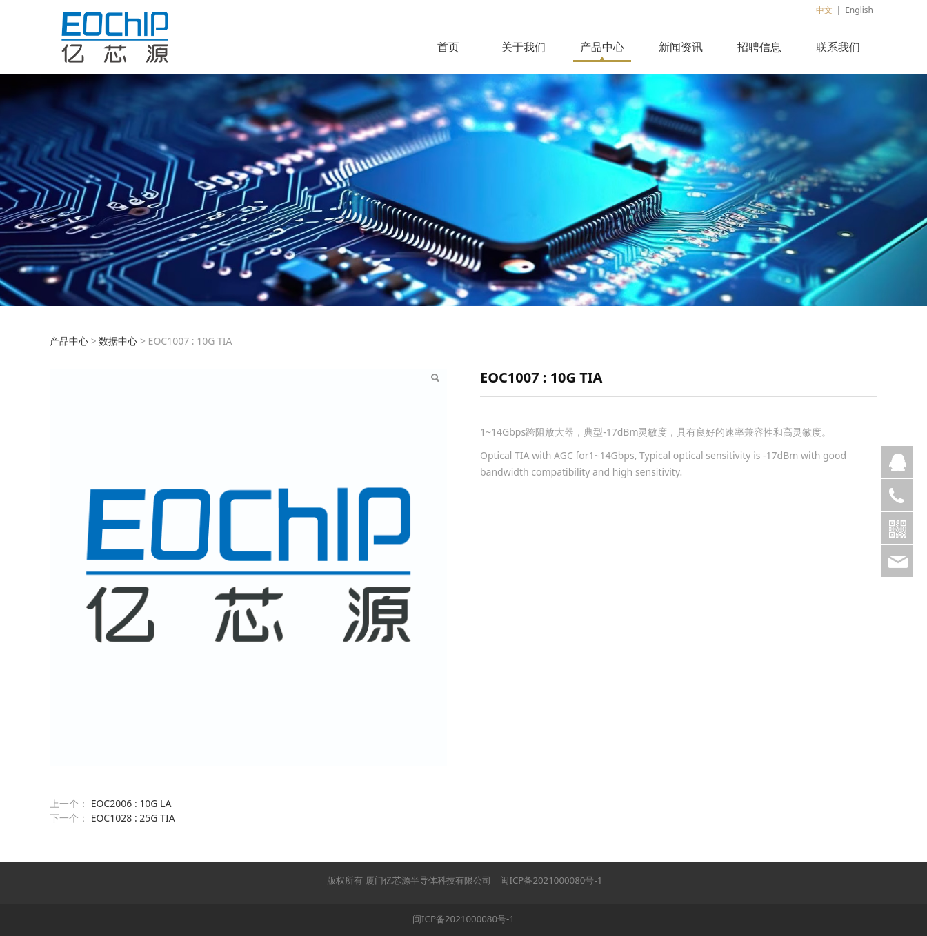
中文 (824, 10)
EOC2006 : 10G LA (131, 803)
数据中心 (118, 340)
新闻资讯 (681, 46)
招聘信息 (759, 46)
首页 (448, 46)
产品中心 (602, 46)
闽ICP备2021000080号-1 (551, 880)
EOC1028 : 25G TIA (133, 817)
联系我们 (838, 46)
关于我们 (523, 46)
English (859, 10)
